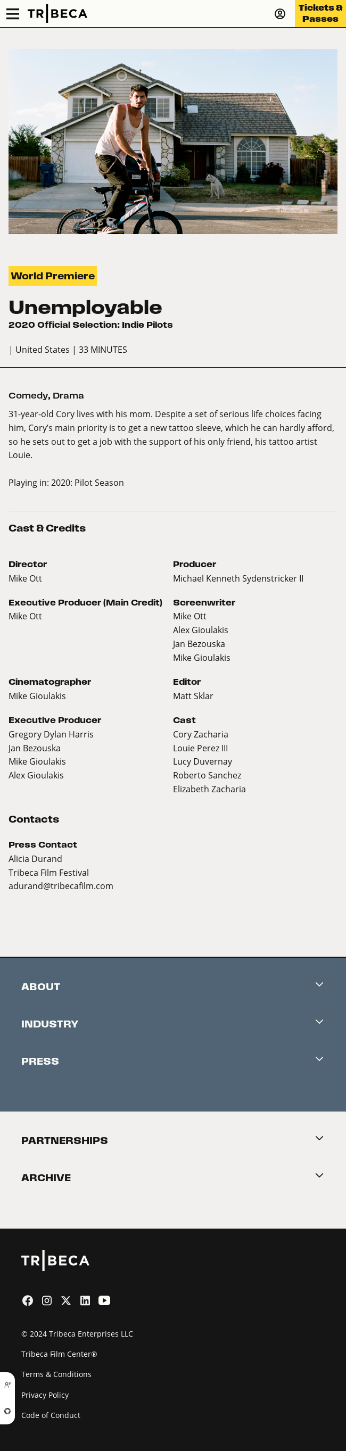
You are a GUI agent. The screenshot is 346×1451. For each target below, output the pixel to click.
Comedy (28, 395)
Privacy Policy (45, 1395)
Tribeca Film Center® (59, 1354)
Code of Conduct (50, 1415)
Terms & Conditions (56, 1374)
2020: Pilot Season (87, 482)
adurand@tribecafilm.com (61, 885)
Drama (68, 395)
